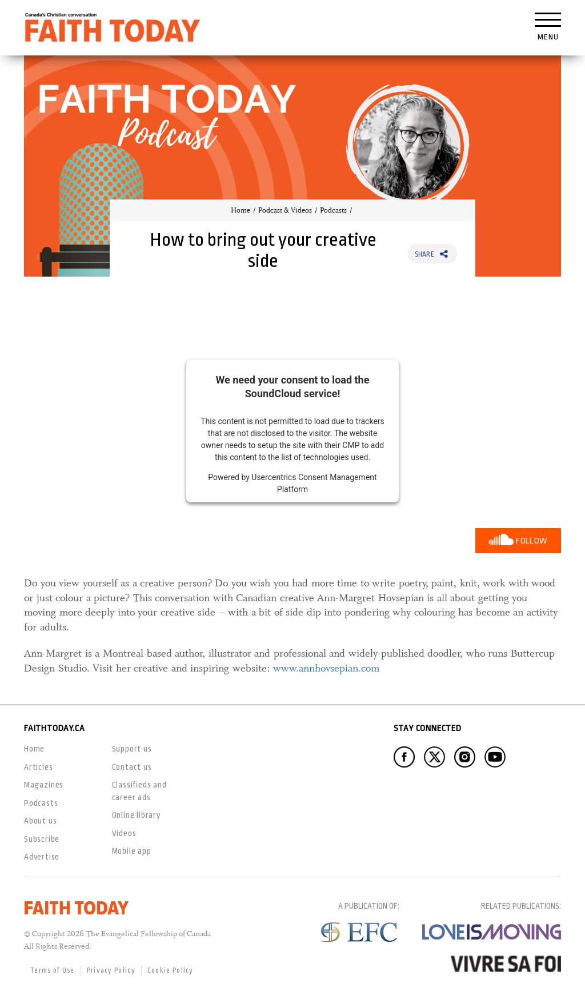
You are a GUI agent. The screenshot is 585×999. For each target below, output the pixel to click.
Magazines (43, 784)
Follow (531, 541)
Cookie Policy (170, 970)
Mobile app (131, 851)
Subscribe (41, 839)
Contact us (132, 767)
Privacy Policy (111, 970)
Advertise (41, 856)
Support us (132, 748)
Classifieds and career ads (139, 790)
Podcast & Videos (285, 210)
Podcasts (333, 210)
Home (240, 210)
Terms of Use (52, 970)
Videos (124, 833)
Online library (136, 815)
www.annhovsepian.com (326, 668)
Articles (38, 767)
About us (40, 820)
